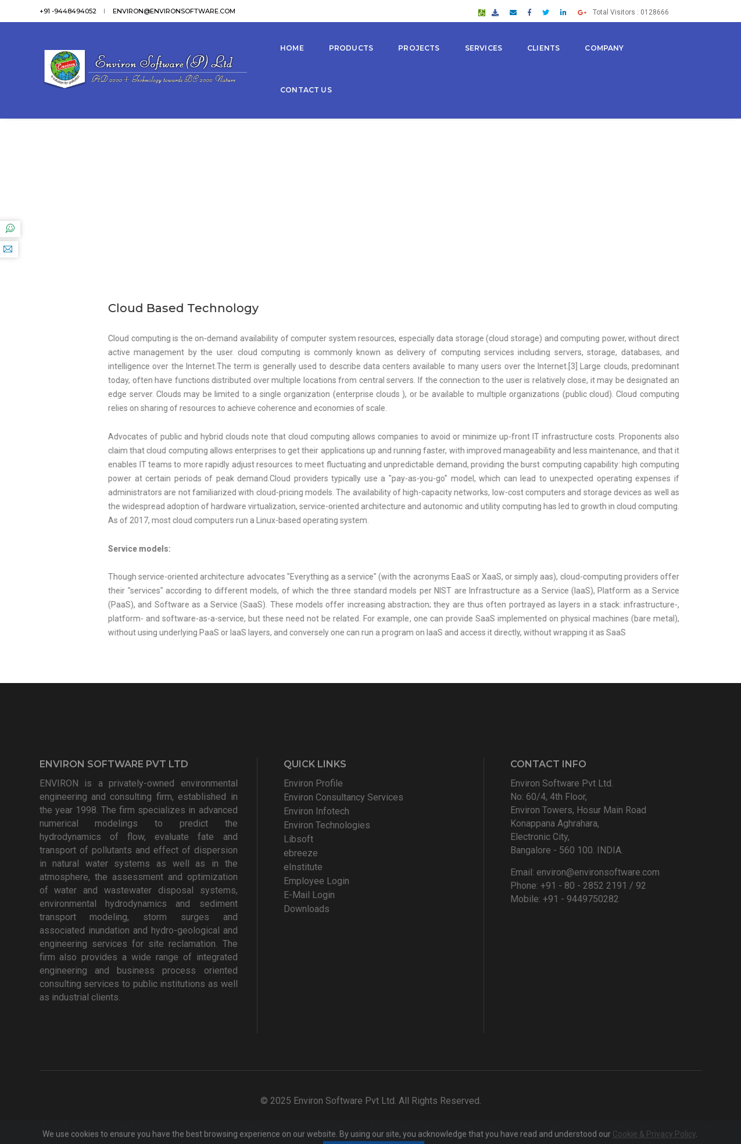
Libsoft (298, 839)
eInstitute (303, 867)
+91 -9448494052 (68, 10)
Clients (545, 40)
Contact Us (308, 82)
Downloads (307, 908)
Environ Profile (313, 783)
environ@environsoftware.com (174, 10)
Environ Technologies (327, 825)
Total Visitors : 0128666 (652, 10)
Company (605, 40)
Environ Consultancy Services (343, 797)
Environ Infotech (316, 811)
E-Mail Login (309, 894)
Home (294, 40)
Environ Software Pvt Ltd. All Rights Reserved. (387, 1100)
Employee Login (316, 880)
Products (352, 40)
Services (484, 40)
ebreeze (301, 853)
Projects (420, 40)
